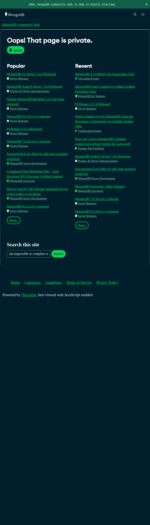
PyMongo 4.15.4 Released (24, 129)
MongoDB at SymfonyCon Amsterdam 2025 (105, 74)
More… (13, 220)
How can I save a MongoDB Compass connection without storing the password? (103, 141)
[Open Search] (135, 14)
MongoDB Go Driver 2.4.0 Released (31, 74)
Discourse (28, 295)
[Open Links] (143, 14)
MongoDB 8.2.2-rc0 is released (28, 206)
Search (58, 254)
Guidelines (53, 283)
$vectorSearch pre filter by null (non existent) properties (37, 156)
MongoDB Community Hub (21, 24)
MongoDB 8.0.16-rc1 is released (28, 116)
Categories (33, 283)
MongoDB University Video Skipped (100, 186)
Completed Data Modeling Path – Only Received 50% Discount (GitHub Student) (35, 174)
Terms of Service (79, 283)
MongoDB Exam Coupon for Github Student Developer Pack (105, 89)
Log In (15, 50)
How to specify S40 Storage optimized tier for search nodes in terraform (37, 191)
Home (15, 283)
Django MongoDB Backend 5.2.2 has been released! (35, 101)
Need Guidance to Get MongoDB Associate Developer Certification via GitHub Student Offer (104, 121)
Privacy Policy (108, 283)
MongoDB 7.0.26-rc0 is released (28, 141)
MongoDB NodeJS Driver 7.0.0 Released (34, 86)
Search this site (23, 244)
